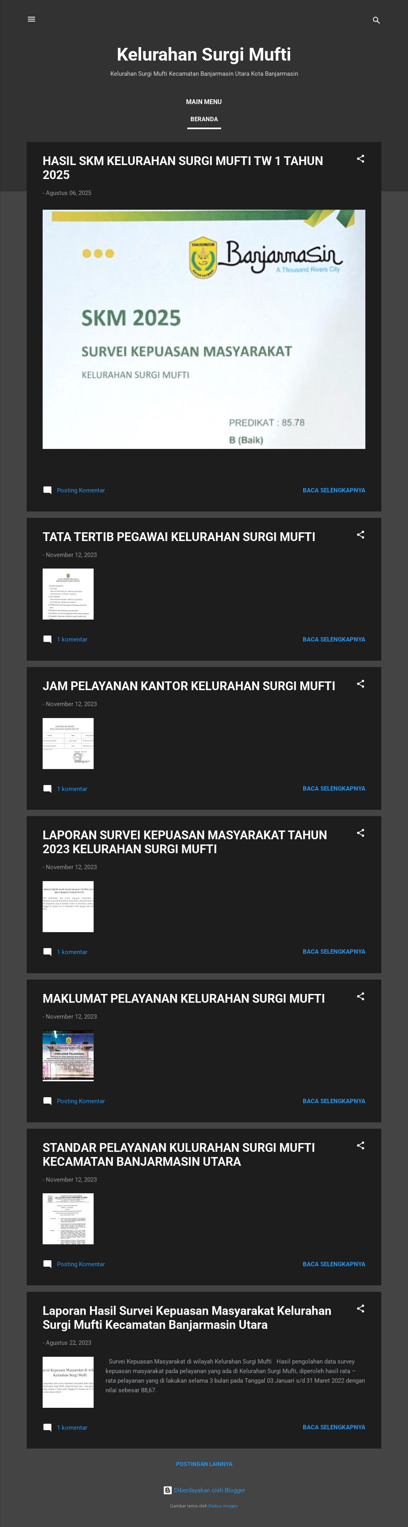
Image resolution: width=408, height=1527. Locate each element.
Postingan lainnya (204, 1464)
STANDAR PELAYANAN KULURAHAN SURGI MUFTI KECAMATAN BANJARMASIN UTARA (179, 1155)
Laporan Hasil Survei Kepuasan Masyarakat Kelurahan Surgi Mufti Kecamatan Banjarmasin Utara (187, 1318)
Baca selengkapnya (334, 490)
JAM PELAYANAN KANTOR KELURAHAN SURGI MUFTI (189, 686)
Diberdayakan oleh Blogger (204, 1490)
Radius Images (223, 1506)
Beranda (204, 119)
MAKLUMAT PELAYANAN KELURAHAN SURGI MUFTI (184, 999)
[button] (360, 160)
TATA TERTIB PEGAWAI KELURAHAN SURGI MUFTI (179, 537)
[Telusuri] (376, 22)
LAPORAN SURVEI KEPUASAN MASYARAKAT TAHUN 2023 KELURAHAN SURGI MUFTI (185, 842)
